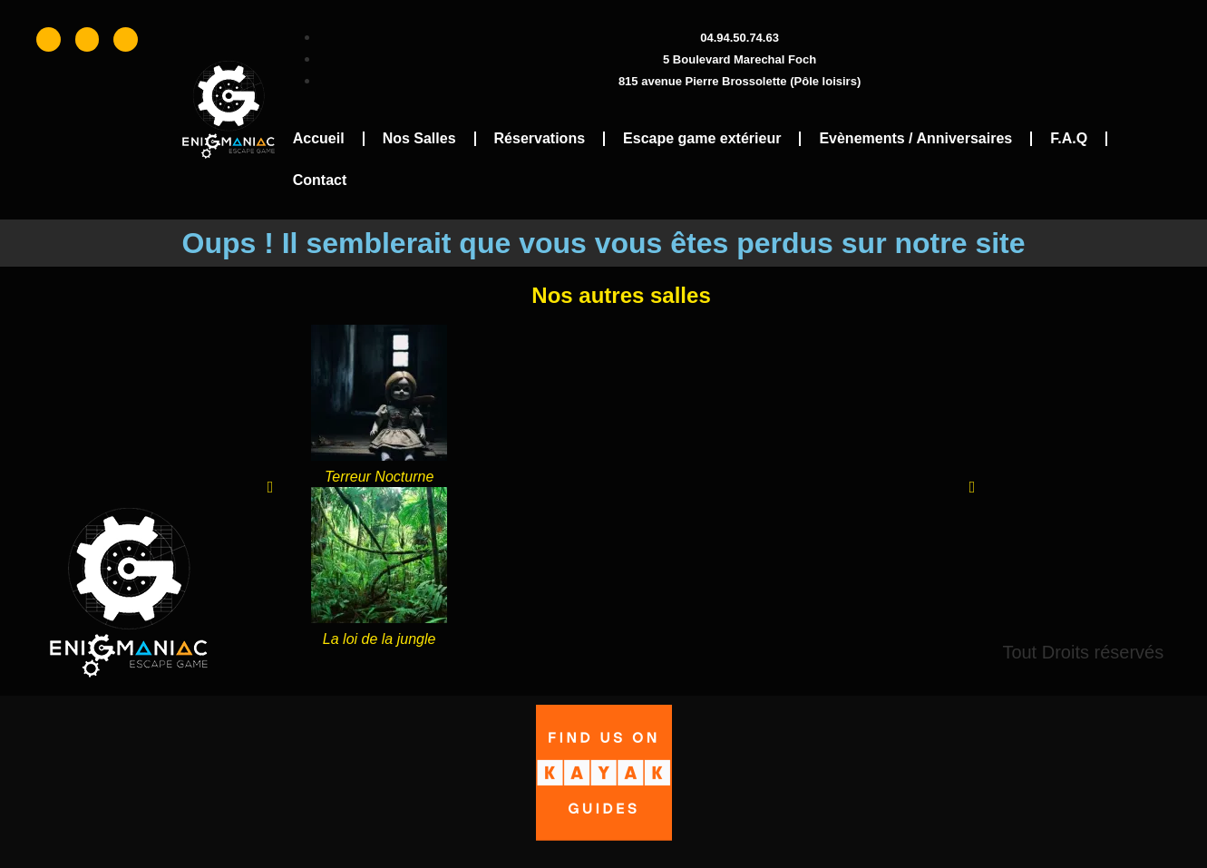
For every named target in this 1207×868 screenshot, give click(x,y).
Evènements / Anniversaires (915, 138)
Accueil (319, 138)
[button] (271, 487)
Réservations (540, 138)
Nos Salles (419, 138)
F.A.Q (1068, 138)
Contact (320, 180)
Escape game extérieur (702, 138)
